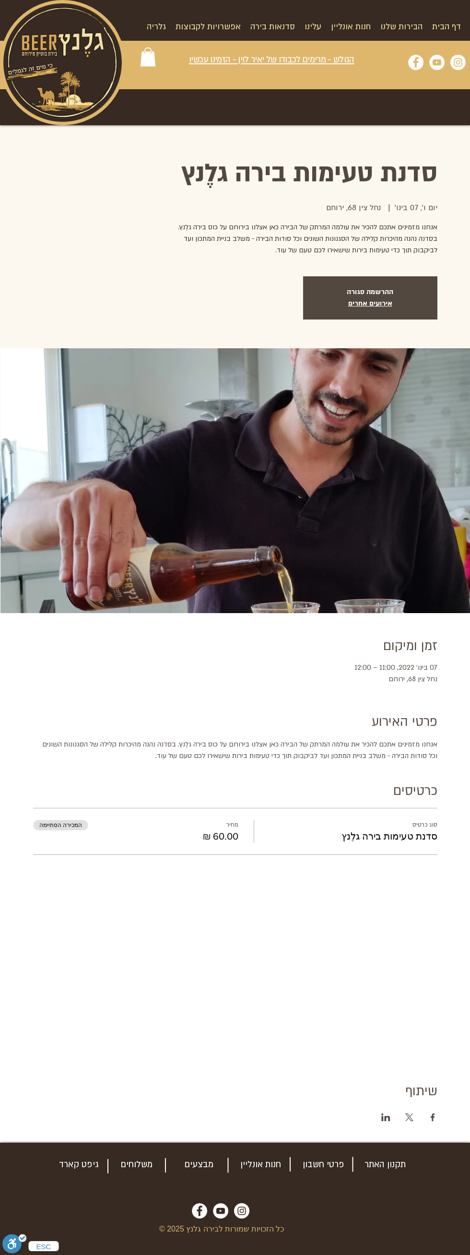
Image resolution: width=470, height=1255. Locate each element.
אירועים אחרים (370, 303)
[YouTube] (437, 62)
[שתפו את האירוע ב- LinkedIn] (385, 1117)
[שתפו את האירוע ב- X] (409, 1117)
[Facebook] (415, 62)
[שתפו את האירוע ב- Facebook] (432, 1117)
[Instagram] (458, 62)
